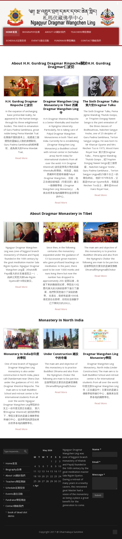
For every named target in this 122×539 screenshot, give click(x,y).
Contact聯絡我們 (91, 40)
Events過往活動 (40, 40)
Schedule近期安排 (16, 40)
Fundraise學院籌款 (64, 40)
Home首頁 (11, 31)
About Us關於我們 (55, 31)
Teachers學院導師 (81, 31)
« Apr (36, 485)
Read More (21, 158)
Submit (98, 495)
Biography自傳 (31, 31)
